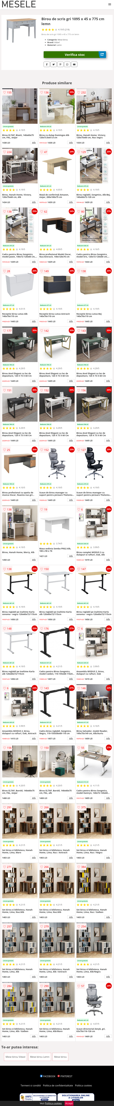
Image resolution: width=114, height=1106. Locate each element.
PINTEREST (64, 1076)
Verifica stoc (85, 54)
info (34, 142)
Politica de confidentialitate (58, 1085)
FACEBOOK (47, 1076)
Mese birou (60, 1056)
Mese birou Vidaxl (15, 1056)
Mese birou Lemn (39, 1056)
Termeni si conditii (31, 1085)
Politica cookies (83, 1085)
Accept (69, 1103)
